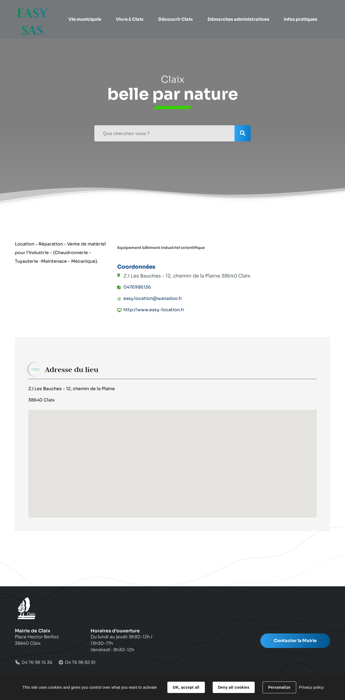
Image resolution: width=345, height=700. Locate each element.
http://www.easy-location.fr (153, 310)
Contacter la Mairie (295, 640)
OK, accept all (186, 687)
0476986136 (137, 287)
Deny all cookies (233, 687)
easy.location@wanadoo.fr (152, 298)
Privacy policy (311, 687)
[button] (85, 12)
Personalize (279, 687)
